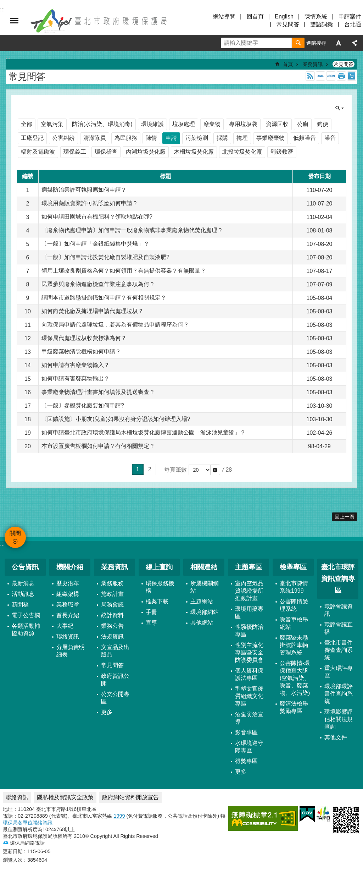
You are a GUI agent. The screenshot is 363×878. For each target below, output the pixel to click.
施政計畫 (112, 594)
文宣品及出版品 (115, 651)
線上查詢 (159, 567)
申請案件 (350, 16)
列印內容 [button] (341, 76)
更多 (106, 712)
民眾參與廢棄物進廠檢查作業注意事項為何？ (98, 284)
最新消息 (23, 583)
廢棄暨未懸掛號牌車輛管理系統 (294, 645)
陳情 (151, 138)
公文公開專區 (115, 697)
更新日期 (13, 851)
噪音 (330, 138)
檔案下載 (157, 601)
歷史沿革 (67, 583)
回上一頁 (344, 517)
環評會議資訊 (338, 610)
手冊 (151, 612)
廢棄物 (211, 124)
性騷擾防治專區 (249, 630)
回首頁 (255, 16)
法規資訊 (112, 636)
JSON (330, 76)
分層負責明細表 (70, 651)
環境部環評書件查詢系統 (338, 693)
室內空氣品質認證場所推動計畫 (249, 590)
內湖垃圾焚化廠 (146, 152)
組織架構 (67, 594)
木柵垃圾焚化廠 (194, 152)
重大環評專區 (338, 672)
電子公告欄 (26, 615)
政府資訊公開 (115, 679)
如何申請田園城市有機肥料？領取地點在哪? (96, 217)
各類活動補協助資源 (26, 629)
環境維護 (152, 124)
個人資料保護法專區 (249, 674)
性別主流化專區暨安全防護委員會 (249, 652)
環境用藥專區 (249, 612)
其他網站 (201, 623)
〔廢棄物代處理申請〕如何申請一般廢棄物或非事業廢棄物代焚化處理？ (132, 230)
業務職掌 (67, 605)
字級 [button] (338, 43)
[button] (215, 470)
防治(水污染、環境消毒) (102, 124)
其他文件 (335, 737)
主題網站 (201, 601)
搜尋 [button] (298, 43)
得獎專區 (246, 761)
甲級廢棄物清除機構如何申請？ (81, 352)
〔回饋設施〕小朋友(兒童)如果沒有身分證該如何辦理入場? (115, 419)
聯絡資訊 (67, 636)
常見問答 (288, 24)
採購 (222, 138)
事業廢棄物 (270, 138)
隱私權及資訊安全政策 (65, 797)
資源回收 (277, 124)
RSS (310, 76)
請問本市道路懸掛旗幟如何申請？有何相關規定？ (103, 298)
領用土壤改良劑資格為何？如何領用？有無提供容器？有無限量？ (123, 271)
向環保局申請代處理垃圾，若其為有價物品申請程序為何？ (115, 325)
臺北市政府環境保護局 (99, 20)
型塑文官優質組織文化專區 (249, 696)
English (284, 16)
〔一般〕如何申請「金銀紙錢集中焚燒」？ (95, 244)
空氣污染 (52, 124)
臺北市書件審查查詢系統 (338, 650)
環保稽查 (106, 152)
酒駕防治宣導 (249, 718)
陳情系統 (316, 16)
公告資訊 (25, 567)
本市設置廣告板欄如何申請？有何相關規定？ (98, 446)
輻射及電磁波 (38, 152)
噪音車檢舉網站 (294, 623)
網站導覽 (224, 16)
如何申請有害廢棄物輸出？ (75, 378)
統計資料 (112, 615)
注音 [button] (351, 76)
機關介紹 (69, 567)
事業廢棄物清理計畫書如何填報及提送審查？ (98, 392)
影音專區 (246, 732)
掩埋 (242, 138)
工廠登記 (32, 138)
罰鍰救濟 (281, 152)
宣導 (151, 623)
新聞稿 (20, 605)
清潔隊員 (94, 138)
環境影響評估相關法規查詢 (338, 719)
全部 (26, 124)
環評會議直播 (338, 628)
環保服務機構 (160, 587)
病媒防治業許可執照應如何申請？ (84, 190)
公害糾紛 (63, 138)
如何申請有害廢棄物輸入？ (75, 365)
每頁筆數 (175, 470)
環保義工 (74, 152)
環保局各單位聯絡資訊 (27, 822)
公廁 (302, 124)
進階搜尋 (316, 43)
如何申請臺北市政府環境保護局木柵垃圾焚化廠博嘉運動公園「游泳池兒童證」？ (143, 432)
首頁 (288, 64)
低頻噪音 (304, 138)
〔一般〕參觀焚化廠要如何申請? (82, 405)
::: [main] (8, 57)
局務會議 (112, 605)
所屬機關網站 (204, 587)
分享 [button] (355, 43)
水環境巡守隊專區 (249, 746)
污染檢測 (196, 138)
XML (320, 76)
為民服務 (126, 138)
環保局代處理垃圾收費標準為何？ (84, 338)
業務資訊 (313, 64)
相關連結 (203, 567)
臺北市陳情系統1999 (294, 587)
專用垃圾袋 (243, 124)
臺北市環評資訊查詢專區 (338, 578)
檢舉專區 (293, 567)
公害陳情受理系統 (294, 605)
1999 (119, 816)
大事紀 (64, 626)
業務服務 (112, 583)
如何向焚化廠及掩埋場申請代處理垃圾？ (92, 311)
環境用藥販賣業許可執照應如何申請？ (89, 203)
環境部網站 (204, 612)
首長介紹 (67, 615)
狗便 (322, 124)
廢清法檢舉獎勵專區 (294, 707)
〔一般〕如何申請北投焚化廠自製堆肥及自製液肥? (105, 257)
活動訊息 (23, 594)
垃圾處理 (183, 124)
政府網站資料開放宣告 (130, 797)
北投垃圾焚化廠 (242, 152)
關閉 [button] (14, 20)
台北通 (352, 24)
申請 (171, 138)
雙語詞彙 (321, 24)
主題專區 (248, 567)
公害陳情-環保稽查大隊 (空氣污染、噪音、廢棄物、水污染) (295, 678)
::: (2, 544)
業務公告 (112, 626)
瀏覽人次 (13, 860)
